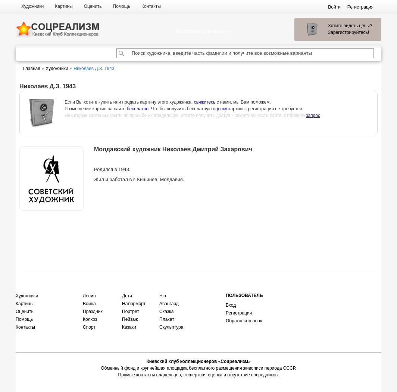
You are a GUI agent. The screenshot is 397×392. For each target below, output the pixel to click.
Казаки (129, 327)
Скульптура (171, 327)
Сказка (166, 311)
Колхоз (90, 319)
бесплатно (138, 108)
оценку (220, 108)
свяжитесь (205, 102)
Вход (231, 305)
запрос (313, 115)
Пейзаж (130, 319)
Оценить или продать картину (51, 230)
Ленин (89, 295)
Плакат (166, 319)
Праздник (93, 311)
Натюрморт (134, 303)
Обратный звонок (244, 320)
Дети (127, 295)
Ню (162, 295)
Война (89, 303)
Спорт (89, 327)
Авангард (169, 303)
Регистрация (239, 313)
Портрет (130, 311)
